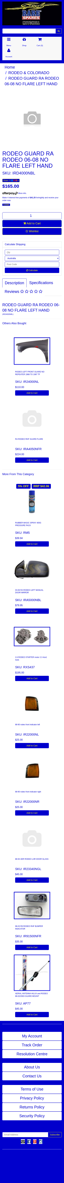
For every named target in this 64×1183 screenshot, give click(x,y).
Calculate (32, 270)
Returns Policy (31, 1107)
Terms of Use (32, 1089)
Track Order (32, 1045)
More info (14, 193)
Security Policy (32, 1116)
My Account (32, 1036)
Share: (11, 180)
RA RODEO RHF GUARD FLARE (29, 439)
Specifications (41, 283)
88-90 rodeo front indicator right (28, 792)
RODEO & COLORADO (28, 73)
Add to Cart (32, 223)
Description (14, 283)
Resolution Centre (32, 1054)
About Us (32, 1067)
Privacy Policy (32, 1098)
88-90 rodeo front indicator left (27, 725)
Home (10, 67)
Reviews (23, 291)
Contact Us (32, 1076)
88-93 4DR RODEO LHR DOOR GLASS (31, 859)
